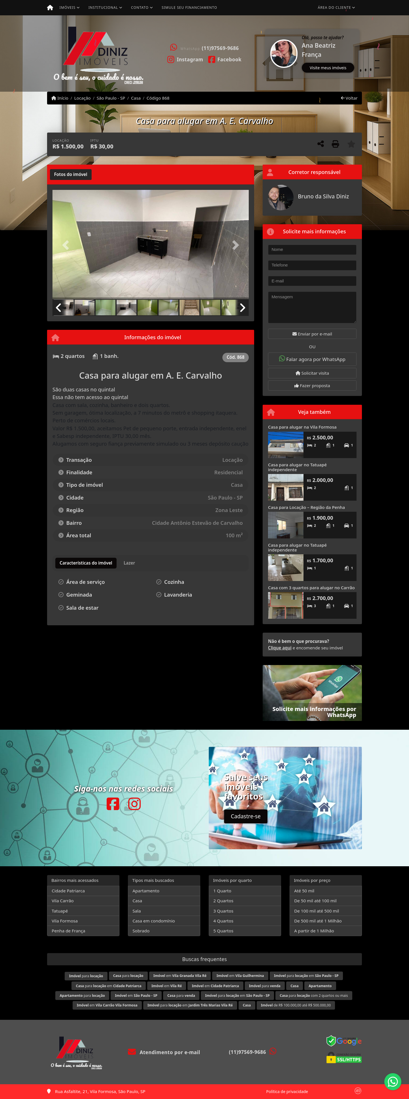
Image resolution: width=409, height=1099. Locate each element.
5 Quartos (223, 931)
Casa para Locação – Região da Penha (306, 507)
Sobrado (140, 931)
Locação (82, 98)
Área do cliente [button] (334, 7)
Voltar (349, 98)
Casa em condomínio (153, 921)
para (86, 976)
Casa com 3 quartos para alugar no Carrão (311, 587)
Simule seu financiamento (189, 7)
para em (306, 975)
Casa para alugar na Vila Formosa (302, 427)
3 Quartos (223, 911)
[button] (265, 53)
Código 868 (158, 98)
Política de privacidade (287, 1091)
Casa (136, 98)
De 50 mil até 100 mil (315, 900)
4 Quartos (223, 921)
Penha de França (68, 931)
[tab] (71, 174)
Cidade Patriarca (68, 891)
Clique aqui (280, 648)
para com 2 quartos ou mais (314, 995)
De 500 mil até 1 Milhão (317, 921)
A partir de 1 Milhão (314, 931)
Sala (136, 911)
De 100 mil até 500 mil (316, 911)
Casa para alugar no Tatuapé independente (297, 467)
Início (59, 98)
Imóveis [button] (67, 7)
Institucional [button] (103, 7)
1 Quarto (222, 891)
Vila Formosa (65, 921)
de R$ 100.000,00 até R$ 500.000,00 (296, 1005)
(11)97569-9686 (220, 48)
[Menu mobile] (50, 8)
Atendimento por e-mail (164, 1052)
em (179, 975)
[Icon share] (185, 59)
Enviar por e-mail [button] (312, 334)
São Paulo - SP (111, 98)
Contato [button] (140, 7)
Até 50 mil (304, 891)
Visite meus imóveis (328, 67)
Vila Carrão (63, 900)
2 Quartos (223, 900)
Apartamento (145, 891)
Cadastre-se (246, 816)
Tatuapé (60, 911)
